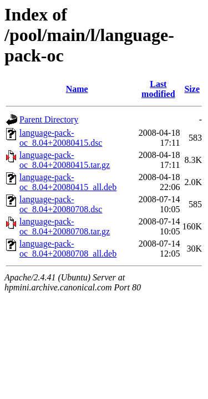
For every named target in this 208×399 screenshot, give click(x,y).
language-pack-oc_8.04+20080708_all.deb (67, 248)
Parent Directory (48, 119)
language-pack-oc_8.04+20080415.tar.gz (64, 160)
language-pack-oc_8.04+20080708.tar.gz (64, 226)
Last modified (158, 89)
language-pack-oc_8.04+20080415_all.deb (67, 182)
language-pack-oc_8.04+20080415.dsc (60, 137)
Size (192, 89)
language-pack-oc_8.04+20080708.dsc (60, 204)
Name (77, 89)
